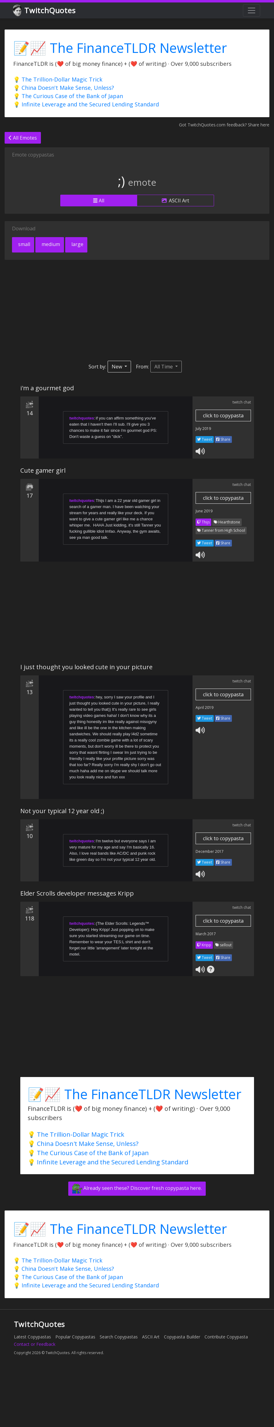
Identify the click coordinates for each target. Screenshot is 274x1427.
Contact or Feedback (34, 1344)
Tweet (204, 439)
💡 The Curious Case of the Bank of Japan (68, 96)
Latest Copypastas (32, 1337)
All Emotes (23, 137)
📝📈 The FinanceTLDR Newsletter (120, 48)
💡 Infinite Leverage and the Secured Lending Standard (86, 104)
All (98, 200)
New (117, 366)
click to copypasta (223, 415)
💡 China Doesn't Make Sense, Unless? (63, 87)
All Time (164, 366)
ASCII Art (175, 200)
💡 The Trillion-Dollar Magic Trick (57, 79)
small (23, 244)
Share (223, 439)
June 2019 (204, 511)
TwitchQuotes (45, 11)
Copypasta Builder (182, 1337)
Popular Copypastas (75, 1337)
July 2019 (203, 428)
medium (50, 244)
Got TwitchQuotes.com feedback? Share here (224, 125)
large (76, 244)
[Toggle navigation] (251, 10)
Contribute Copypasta (226, 1337)
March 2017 (206, 933)
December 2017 (210, 851)
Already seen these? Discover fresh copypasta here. (137, 1189)
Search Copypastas (119, 1337)
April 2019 (204, 707)
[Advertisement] (118, 310)
